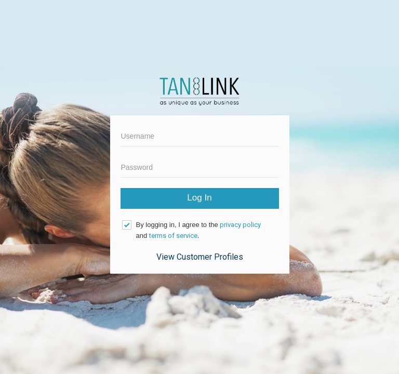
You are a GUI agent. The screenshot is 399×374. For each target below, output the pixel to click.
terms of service (173, 235)
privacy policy (240, 225)
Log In (199, 198)
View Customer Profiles (199, 257)
